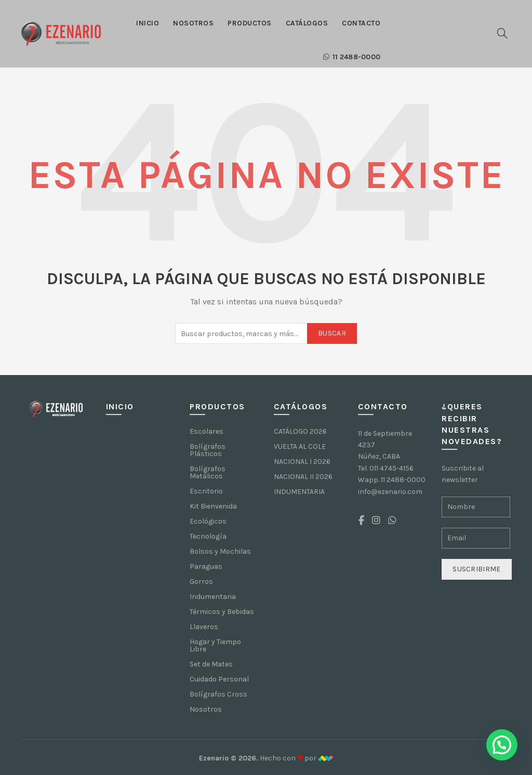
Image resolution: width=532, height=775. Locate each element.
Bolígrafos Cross (218, 694)
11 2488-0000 (351, 56)
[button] (501, 744)
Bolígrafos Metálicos (207, 472)
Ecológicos (208, 521)
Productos (250, 23)
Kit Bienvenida (213, 506)
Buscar (332, 333)
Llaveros (204, 626)
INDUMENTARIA (299, 491)
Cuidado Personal (219, 679)
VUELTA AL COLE (300, 446)
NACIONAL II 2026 (303, 476)
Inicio (147, 23)
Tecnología (208, 536)
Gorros (201, 581)
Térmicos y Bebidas (222, 611)
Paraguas (206, 566)
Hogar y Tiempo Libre (215, 645)
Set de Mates (211, 664)
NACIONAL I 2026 (302, 461)
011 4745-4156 (391, 468)
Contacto (361, 23)
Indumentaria (213, 596)
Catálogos (307, 23)
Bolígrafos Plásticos (207, 450)
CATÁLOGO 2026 (300, 431)
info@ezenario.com (390, 491)
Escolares (206, 431)
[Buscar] (502, 33)
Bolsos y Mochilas (220, 551)
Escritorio (206, 491)
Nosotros (193, 23)
